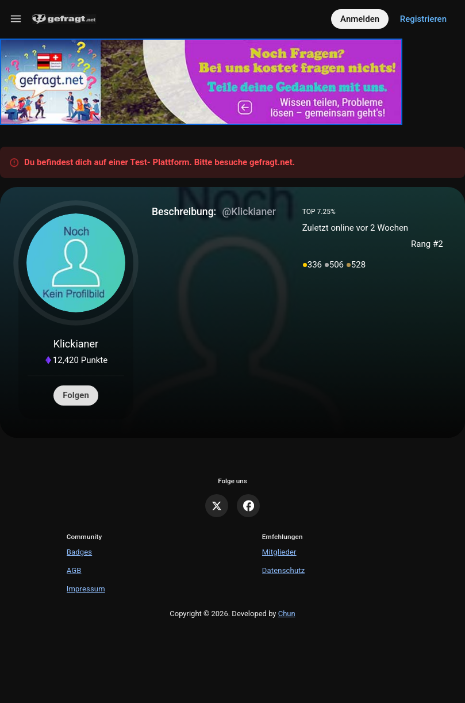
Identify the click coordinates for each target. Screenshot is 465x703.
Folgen (76, 395)
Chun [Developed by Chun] (286, 613)
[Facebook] (248, 505)
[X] (216, 505)
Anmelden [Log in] (359, 19)
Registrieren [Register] (423, 19)
